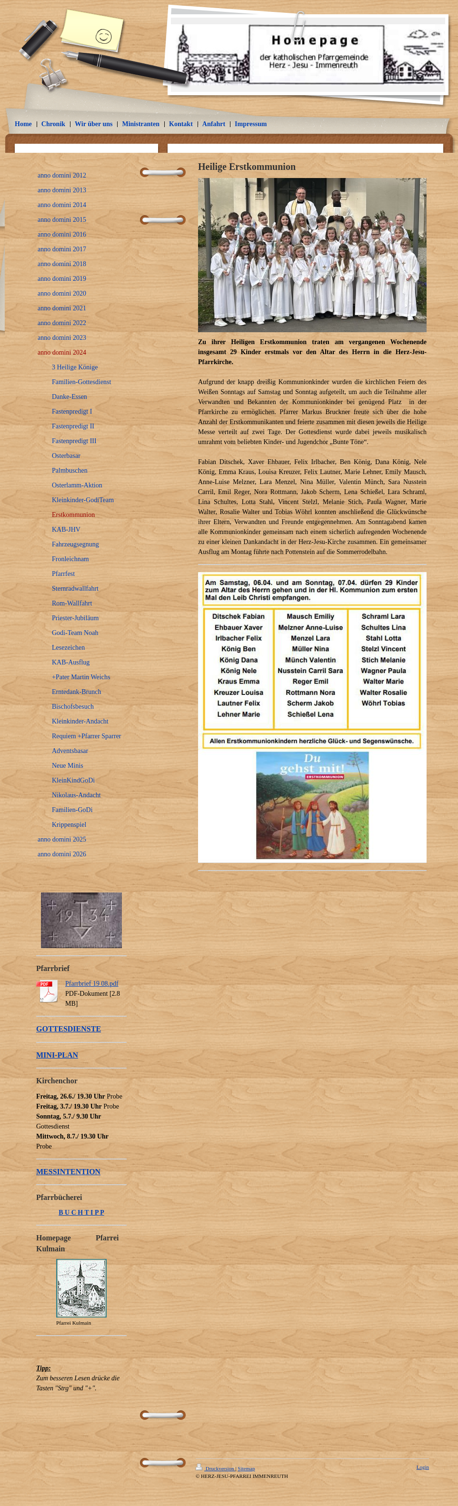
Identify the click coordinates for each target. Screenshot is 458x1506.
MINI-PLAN (57, 1055)
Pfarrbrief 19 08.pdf (92, 983)
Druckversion (215, 1468)
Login (423, 1467)
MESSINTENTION (68, 1172)
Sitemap (246, 1468)
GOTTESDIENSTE (68, 1029)
